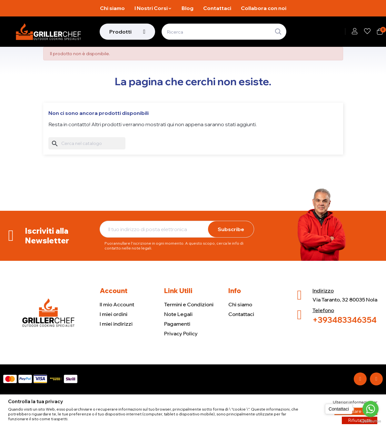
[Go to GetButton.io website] (370, 421)
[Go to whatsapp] (370, 409)
